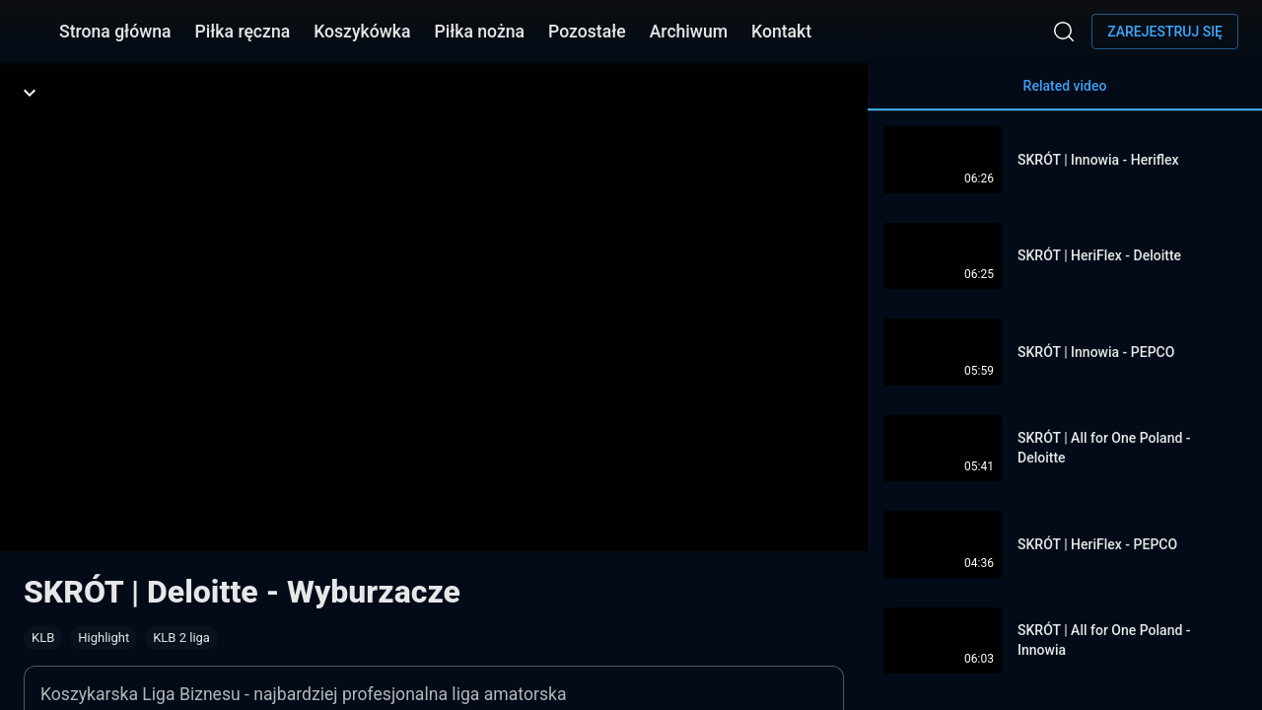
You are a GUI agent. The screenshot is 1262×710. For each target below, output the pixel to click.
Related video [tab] (1065, 94)
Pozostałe (587, 31)
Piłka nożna (479, 31)
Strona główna (115, 31)
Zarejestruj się (1165, 31)
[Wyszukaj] (1064, 31)
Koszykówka (362, 31)
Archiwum (689, 31)
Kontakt (781, 31)
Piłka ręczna (243, 31)
